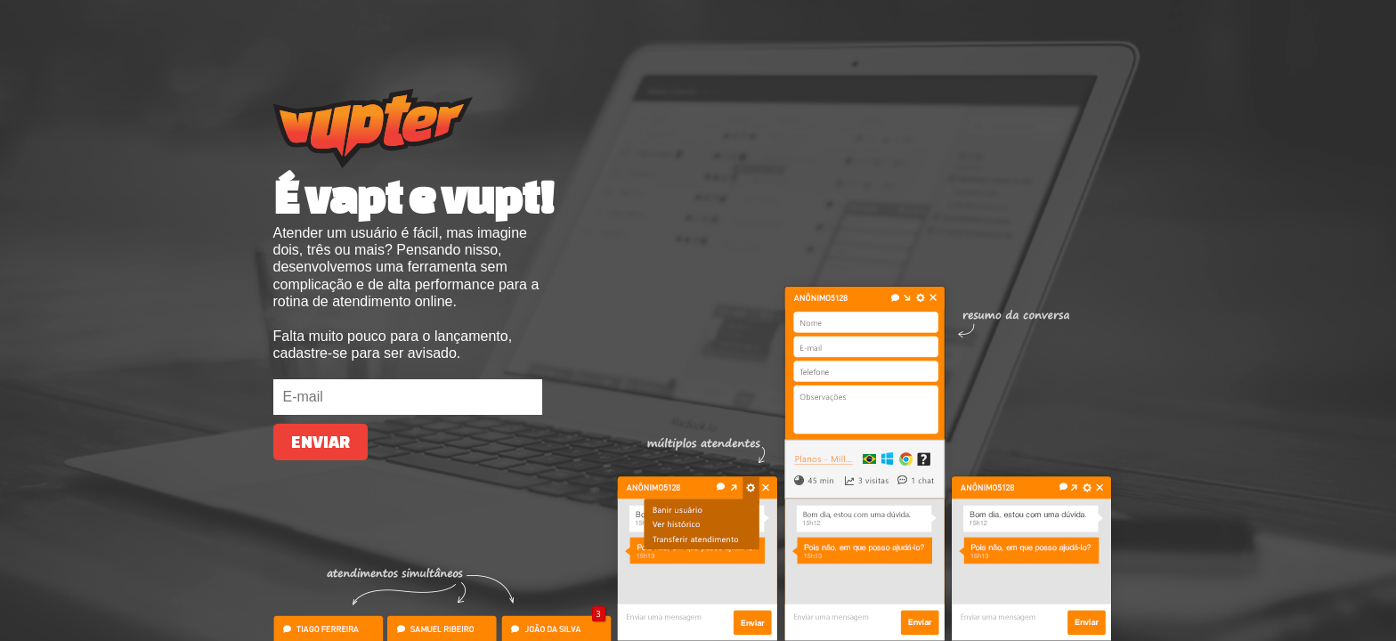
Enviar (320, 442)
